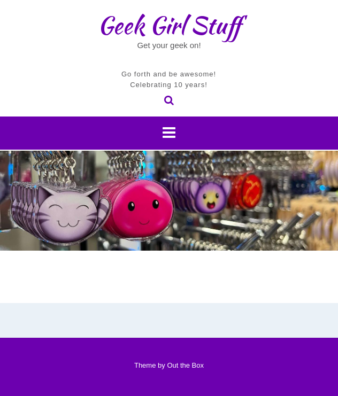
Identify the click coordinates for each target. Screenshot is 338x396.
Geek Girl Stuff (169, 25)
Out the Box (185, 365)
